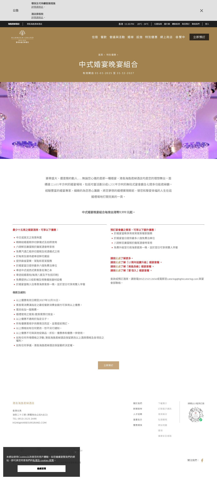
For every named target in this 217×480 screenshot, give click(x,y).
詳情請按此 (37, 6)
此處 (118, 258)
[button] (35, 24)
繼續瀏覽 (41, 468)
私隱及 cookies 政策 (43, 460)
